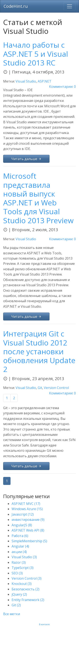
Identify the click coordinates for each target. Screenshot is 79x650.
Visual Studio (26, 81)
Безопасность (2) (25, 589)
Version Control (56, 387)
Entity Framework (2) (28, 599)
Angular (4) (20, 546)
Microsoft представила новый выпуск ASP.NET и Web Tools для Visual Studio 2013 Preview (38, 198)
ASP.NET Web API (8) (28, 530)
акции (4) (19, 551)
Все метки (11, 614)
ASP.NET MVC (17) (26, 503)
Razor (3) (19, 562)
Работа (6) (20, 535)
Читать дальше (26, 158)
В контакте (44, 624)
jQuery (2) (19, 594)
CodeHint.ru (16, 6)
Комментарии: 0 (62, 86)
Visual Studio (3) (24, 557)
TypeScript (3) (22, 567)
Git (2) (16, 605)
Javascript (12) (23, 514)
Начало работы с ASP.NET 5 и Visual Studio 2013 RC (35, 53)
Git (40, 387)
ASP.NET (44, 81)
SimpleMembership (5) (29, 541)
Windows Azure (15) (27, 509)
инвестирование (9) (28, 519)
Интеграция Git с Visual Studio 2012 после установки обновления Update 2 (39, 351)
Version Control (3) (27, 578)
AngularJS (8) (22, 525)
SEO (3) (17, 573)
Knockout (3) (22, 583)
